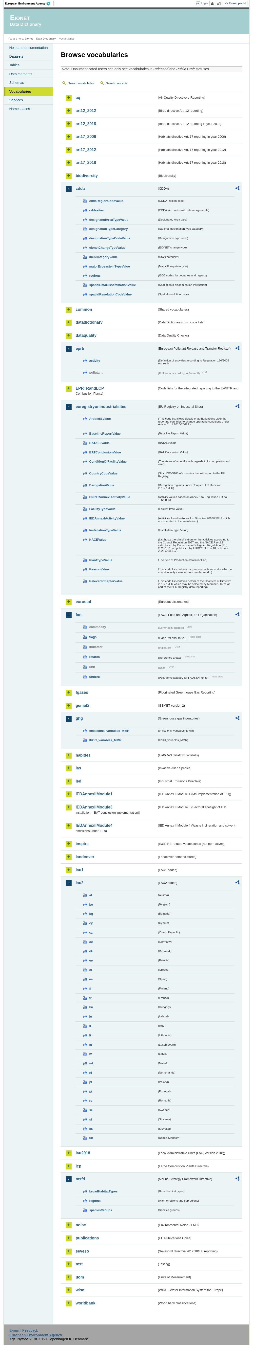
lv (90, 1054)
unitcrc (94, 677)
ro (90, 1100)
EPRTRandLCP (90, 388)
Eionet (29, 38)
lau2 (79, 883)
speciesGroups (100, 1210)
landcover (85, 857)
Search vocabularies (81, 83)
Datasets (16, 56)
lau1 (79, 870)
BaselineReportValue (104, 433)
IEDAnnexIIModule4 (94, 825)
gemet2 (82, 705)
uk (91, 1138)
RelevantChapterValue (105, 581)
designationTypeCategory (108, 229)
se (91, 1110)
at (90, 895)
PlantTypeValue (100, 560)
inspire (82, 844)
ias (78, 768)
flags (93, 637)
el (90, 970)
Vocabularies (20, 91)
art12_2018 (86, 124)
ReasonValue (99, 569)
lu (90, 1045)
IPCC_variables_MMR (105, 740)
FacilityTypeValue (102, 509)
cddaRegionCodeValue (106, 201)
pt (90, 1091)
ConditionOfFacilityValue (107, 461)
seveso (82, 1251)
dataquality (86, 335)
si (90, 1119)
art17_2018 (86, 162)
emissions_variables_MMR (109, 731)
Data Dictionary (46, 38)
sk (91, 1129)
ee (91, 960)
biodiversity (87, 176)
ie (90, 1016)
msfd (80, 1179)
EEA (29, 3)
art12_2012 (86, 111)
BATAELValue (99, 443)
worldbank (85, 1303)
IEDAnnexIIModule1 (94, 794)
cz (91, 932)
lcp (78, 1166)
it (90, 1026)
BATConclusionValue (105, 452)
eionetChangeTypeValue (107, 247)
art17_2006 (86, 136)
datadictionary (89, 322)
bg (91, 914)
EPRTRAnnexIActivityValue (109, 497)
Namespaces (19, 109)
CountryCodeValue (103, 473)
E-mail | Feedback (23, 1330)
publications (87, 1238)
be (91, 904)
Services (16, 100)
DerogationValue (101, 485)
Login (204, 3)
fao (78, 615)
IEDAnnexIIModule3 (94, 807)
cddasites (96, 210)
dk (91, 951)
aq (78, 97)
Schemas (16, 83)
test (79, 1264)
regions (94, 275)
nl (90, 1073)
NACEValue (97, 539)
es (91, 979)
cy (91, 923)
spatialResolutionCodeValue (110, 294)
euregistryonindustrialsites (101, 406)
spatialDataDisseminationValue (112, 285)
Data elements (20, 74)
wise (80, 1290)
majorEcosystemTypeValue (109, 266)
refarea (94, 657)
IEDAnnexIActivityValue (107, 518)
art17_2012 (86, 150)
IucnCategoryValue (103, 257)
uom (80, 1277)
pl (90, 1082)
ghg (79, 718)
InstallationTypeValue (105, 530)
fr (90, 998)
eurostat (83, 602)
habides (83, 755)
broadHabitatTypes (103, 1191)
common (84, 309)
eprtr (80, 348)
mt (91, 1063)
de (91, 942)
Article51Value (100, 419)
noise (81, 1225)
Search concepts (116, 83)
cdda (80, 188)
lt (90, 1035)
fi (90, 988)
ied (78, 781)
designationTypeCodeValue (109, 238)
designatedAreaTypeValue (108, 220)
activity (94, 360)
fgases (82, 692)
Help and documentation (28, 48)
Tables (14, 65)
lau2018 (83, 1153)
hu (91, 1007)
